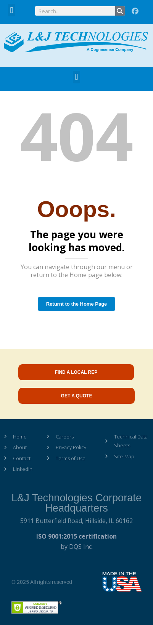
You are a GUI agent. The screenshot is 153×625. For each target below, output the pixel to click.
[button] (11, 10)
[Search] (120, 11)
